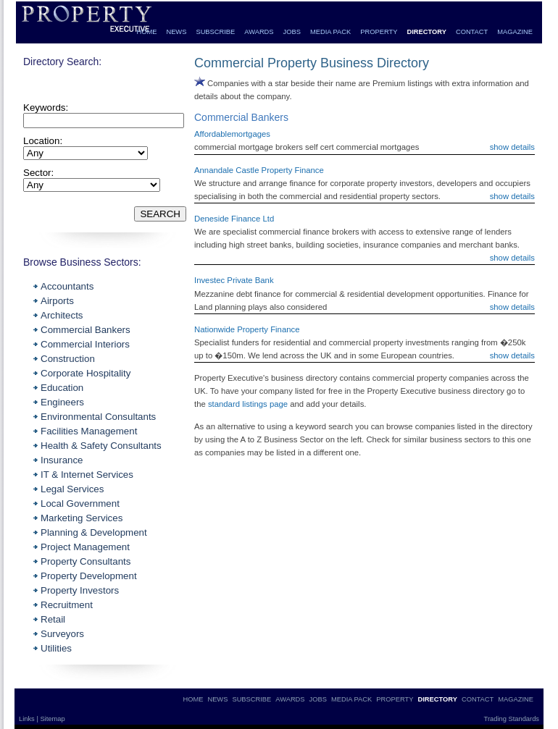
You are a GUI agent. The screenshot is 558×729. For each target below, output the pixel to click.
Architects (62, 315)
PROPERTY (378, 31)
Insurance (62, 460)
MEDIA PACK (330, 31)
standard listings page (248, 404)
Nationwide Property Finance (246, 329)
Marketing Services (81, 518)
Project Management (85, 547)
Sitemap (52, 718)
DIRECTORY (426, 31)
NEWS (176, 31)
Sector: (38, 172)
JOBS (292, 31)
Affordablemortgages (232, 134)
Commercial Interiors (85, 344)
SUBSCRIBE (215, 31)
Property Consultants (85, 561)
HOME (146, 31)
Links (27, 718)
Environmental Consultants (98, 416)
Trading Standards (511, 718)
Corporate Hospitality (85, 373)
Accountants (67, 286)
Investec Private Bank (234, 280)
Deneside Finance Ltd (234, 218)
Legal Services (72, 489)
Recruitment (67, 604)
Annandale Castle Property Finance (259, 170)
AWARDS (258, 31)
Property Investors (80, 590)
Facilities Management (89, 431)
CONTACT (472, 31)
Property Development (89, 575)
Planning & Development (94, 532)
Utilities (56, 648)
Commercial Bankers (85, 329)
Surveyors (62, 633)
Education (62, 387)
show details (512, 147)
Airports (57, 300)
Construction (68, 358)
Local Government (80, 503)
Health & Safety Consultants (101, 445)
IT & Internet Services (87, 474)
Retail (53, 619)
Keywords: (45, 107)
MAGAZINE (515, 31)
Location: (42, 140)
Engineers (62, 402)
